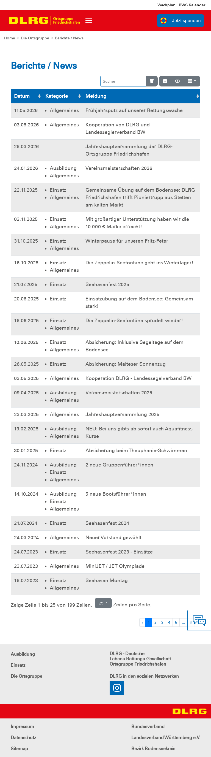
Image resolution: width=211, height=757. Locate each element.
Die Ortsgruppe (35, 38)
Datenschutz (23, 737)
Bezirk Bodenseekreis (153, 748)
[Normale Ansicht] (177, 81)
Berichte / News (69, 38)
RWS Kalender (192, 5)
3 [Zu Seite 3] (162, 622)
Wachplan (166, 5)
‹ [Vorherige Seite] (142, 622)
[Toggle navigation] (88, 20)
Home (9, 38)
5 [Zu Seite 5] (176, 622)
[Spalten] (192, 81)
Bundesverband (148, 726)
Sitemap (19, 748)
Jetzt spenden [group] (180, 20)
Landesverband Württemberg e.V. (165, 737)
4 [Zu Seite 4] (169, 622)
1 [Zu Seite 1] (149, 622)
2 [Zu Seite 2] (155, 622)
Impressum (22, 726)
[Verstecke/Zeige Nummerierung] (165, 81)
